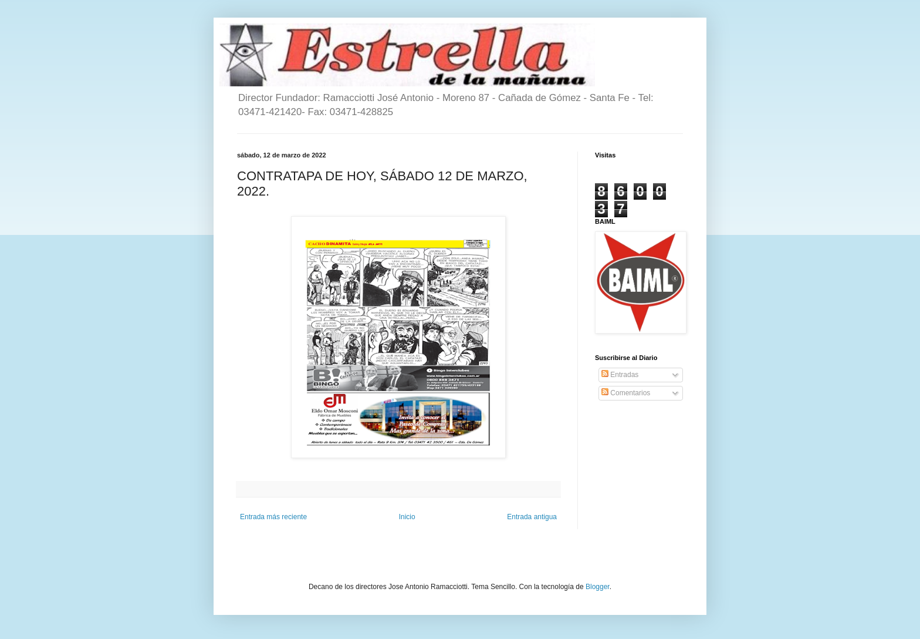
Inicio (407, 517)
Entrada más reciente (273, 517)
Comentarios (625, 393)
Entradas (619, 375)
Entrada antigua (532, 517)
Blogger (598, 587)
